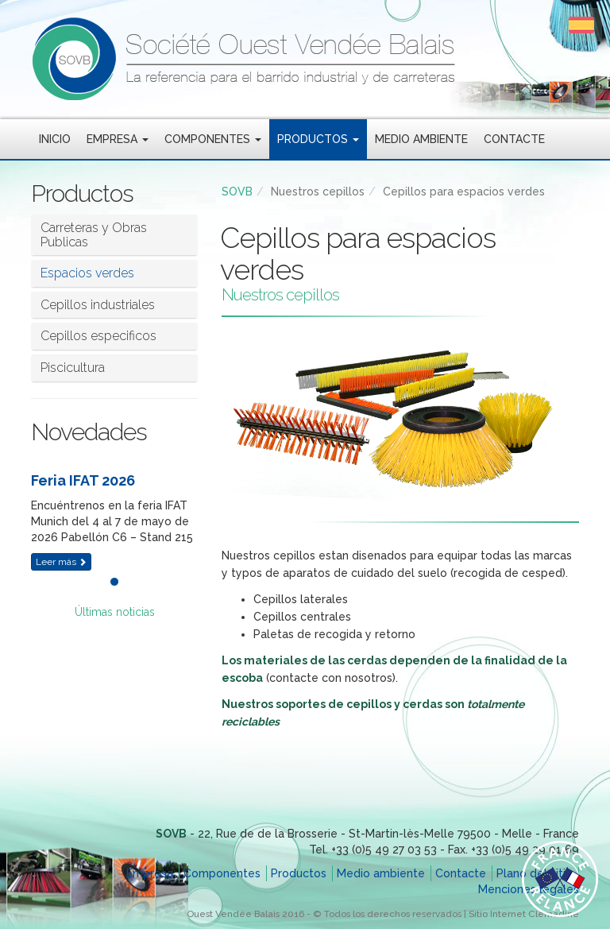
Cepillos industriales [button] (98, 304)
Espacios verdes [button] (87, 273)
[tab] (114, 235)
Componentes (222, 873)
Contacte (514, 139)
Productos (298, 873)
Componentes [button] (212, 139)
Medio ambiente (421, 139)
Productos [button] (318, 139)
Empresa (149, 873)
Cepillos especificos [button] (98, 335)
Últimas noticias (115, 612)
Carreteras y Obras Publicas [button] (94, 235)
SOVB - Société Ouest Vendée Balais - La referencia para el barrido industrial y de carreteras (305, 59)
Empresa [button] (118, 139)
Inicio (55, 139)
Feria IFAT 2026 (83, 480)
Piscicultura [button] (73, 367)
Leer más (61, 561)
